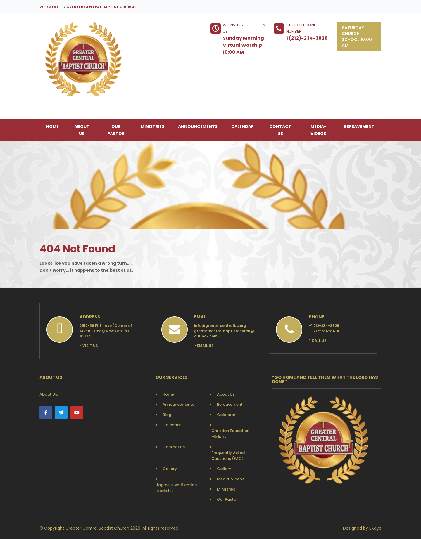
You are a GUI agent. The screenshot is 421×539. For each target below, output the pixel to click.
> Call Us (318, 340)
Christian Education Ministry (230, 433)
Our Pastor (116, 130)
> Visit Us (89, 345)
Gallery (170, 469)
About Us (81, 130)
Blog (167, 414)
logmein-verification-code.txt (178, 487)
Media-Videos (318, 130)
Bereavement (359, 126)
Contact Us (280, 130)
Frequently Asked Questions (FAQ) (228, 455)
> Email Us (204, 345)
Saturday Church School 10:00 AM (357, 36)
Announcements (198, 126)
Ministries (152, 126)
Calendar (242, 126)
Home (52, 126)
